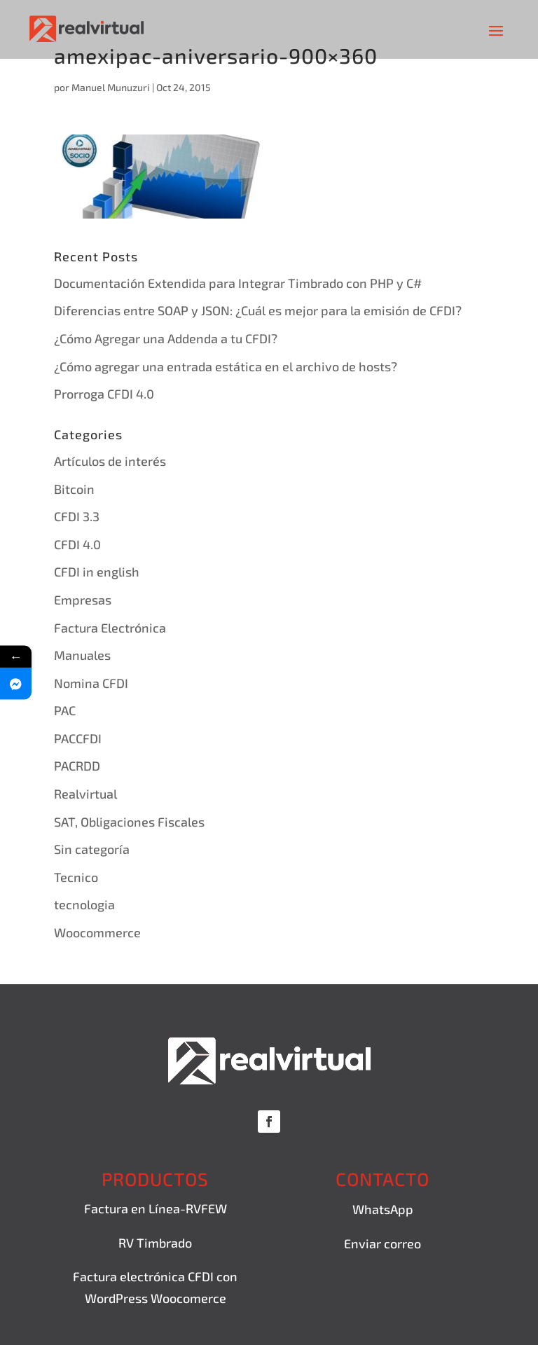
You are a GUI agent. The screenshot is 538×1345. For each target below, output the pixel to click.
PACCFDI (78, 738)
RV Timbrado (155, 1242)
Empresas (82, 599)
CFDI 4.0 (77, 544)
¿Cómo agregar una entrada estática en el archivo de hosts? (225, 366)
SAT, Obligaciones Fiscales (129, 821)
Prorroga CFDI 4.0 (104, 393)
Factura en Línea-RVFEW (155, 1208)
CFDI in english (96, 571)
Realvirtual (85, 793)
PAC (65, 710)
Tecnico (76, 877)
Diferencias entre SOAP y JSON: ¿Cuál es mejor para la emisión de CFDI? (258, 310)
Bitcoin (74, 489)
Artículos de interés (110, 461)
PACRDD (77, 765)
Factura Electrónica (110, 627)
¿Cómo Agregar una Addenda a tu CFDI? (165, 338)
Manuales (82, 655)
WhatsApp (382, 1209)
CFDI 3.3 (76, 516)
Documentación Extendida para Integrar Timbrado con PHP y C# (238, 283)
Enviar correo (382, 1243)
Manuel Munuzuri (110, 87)
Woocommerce (97, 932)
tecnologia (84, 904)
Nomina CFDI (91, 683)
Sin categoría (92, 849)
